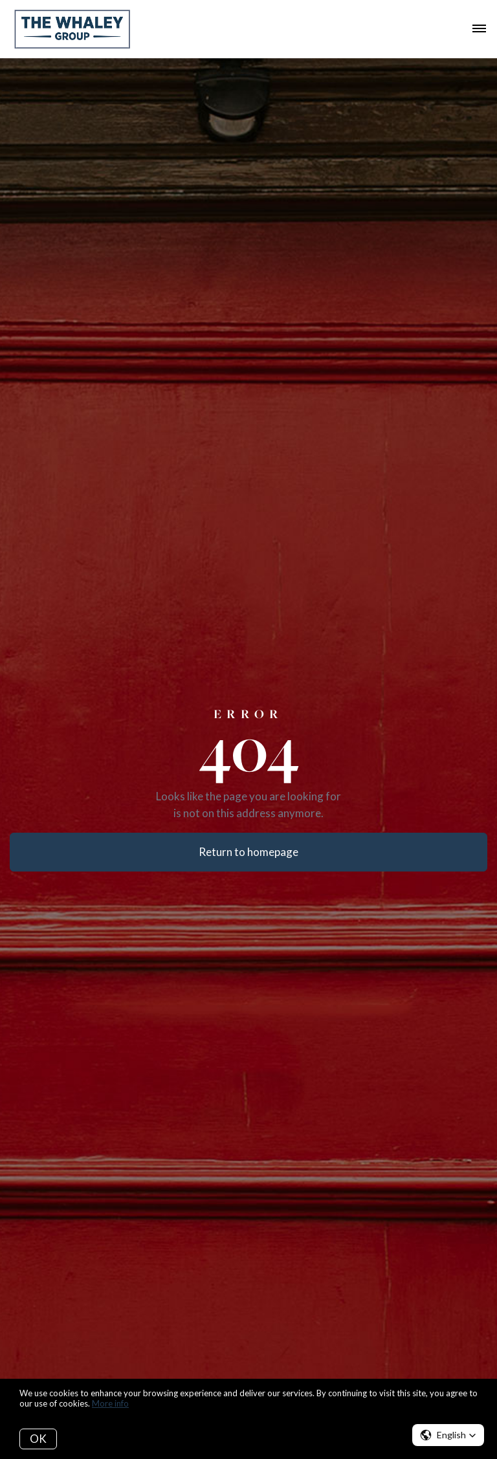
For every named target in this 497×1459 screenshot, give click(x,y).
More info (110, 1403)
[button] (448, 1435)
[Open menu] (479, 29)
